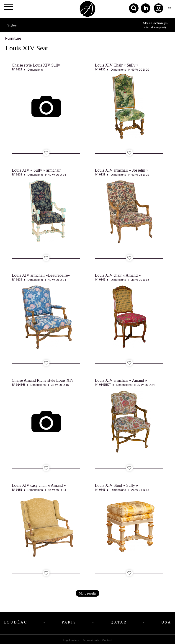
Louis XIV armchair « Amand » (121, 380)
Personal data (91, 640)
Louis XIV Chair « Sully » (117, 65)
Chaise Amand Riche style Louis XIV (43, 380)
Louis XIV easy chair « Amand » (39, 485)
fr (170, 8)
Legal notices (71, 640)
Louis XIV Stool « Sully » (116, 485)
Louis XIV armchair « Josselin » (121, 170)
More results (87, 593)
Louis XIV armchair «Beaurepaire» (41, 275)
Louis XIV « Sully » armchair (36, 170)
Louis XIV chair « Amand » (118, 275)
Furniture (13, 38)
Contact (107, 640)
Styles (12, 25)
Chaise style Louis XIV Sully (36, 65)
